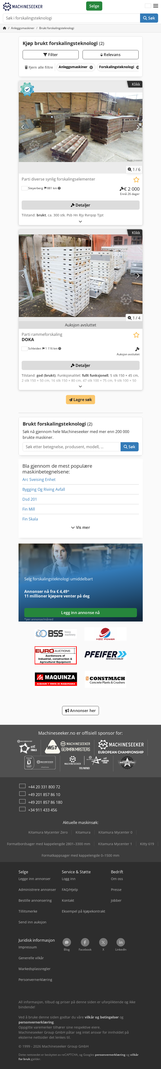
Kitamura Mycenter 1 (115, 844)
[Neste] (138, 127)
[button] (155, 6)
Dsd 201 (29, 499)
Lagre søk (80, 399)
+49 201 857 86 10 (44, 794)
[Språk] (148, 6)
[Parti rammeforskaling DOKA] (80, 275)
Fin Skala (30, 519)
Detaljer (80, 205)
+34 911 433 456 (42, 810)
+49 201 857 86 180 (45, 802)
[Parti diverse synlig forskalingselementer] (80, 127)
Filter (50, 54)
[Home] (22, 28)
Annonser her (80, 710)
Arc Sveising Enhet (39, 479)
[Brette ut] (80, 221)
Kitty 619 (147, 844)
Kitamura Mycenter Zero (48, 832)
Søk (149, 18)
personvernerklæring (110, 1055)
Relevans (110, 54)
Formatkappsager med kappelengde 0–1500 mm (80, 855)
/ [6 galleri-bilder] (134, 169)
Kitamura (83, 832)
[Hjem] (4, 28)
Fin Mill (28, 509)
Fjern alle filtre (39, 67)
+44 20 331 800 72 (44, 787)
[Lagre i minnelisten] (136, 179)
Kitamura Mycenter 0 (115, 832)
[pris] (130, 191)
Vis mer (80, 527)
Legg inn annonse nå (80, 612)
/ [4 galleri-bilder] (134, 318)
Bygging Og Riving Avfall (43, 489)
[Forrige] (23, 127)
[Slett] (90, 67)
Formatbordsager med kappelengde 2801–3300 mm (48, 844)
